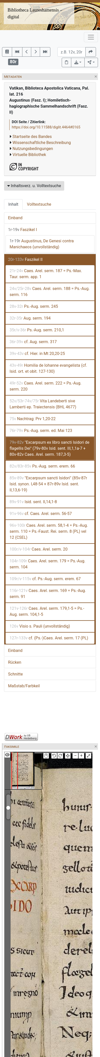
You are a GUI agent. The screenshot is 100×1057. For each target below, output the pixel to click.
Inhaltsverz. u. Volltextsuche (34, 185)
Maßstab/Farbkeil (24, 686)
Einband (15, 217)
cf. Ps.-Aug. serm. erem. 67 (45, 578)
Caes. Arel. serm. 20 (39, 549)
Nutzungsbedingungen (33, 148)
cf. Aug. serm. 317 (33, 341)
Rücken (14, 662)
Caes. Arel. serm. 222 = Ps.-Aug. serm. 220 (45, 386)
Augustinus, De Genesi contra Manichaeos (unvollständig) (42, 244)
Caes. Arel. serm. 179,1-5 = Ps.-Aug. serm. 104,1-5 (47, 611)
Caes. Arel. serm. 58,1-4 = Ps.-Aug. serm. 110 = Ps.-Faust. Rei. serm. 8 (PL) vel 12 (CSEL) (49, 531)
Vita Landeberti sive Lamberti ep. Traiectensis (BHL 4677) (43, 404)
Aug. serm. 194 (30, 318)
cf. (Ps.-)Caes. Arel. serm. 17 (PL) (49, 638)
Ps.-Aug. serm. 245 (34, 306)
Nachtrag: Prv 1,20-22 (33, 418)
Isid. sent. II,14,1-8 (33, 501)
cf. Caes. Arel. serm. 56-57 (41, 513)
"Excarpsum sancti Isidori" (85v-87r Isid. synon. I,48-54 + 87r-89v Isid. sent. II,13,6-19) (48, 484)
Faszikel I (22, 229)
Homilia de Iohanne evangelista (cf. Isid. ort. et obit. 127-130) (48, 368)
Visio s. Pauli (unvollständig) (40, 626)
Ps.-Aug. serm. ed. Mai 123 (41, 430)
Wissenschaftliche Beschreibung (42, 142)
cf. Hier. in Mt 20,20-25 (37, 353)
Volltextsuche (39, 204)
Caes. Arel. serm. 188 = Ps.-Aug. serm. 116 (50, 291)
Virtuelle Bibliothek (29, 154)
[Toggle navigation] (91, 37)
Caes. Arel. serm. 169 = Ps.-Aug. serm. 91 (48, 593)
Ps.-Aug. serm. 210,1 (37, 330)
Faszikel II (25, 259)
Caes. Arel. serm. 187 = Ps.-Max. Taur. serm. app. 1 (46, 273)
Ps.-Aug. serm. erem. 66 (42, 466)
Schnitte (15, 674)
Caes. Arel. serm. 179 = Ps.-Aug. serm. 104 (47, 564)
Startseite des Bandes (32, 136)
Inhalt (13, 204)
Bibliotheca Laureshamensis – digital (35, 13)
